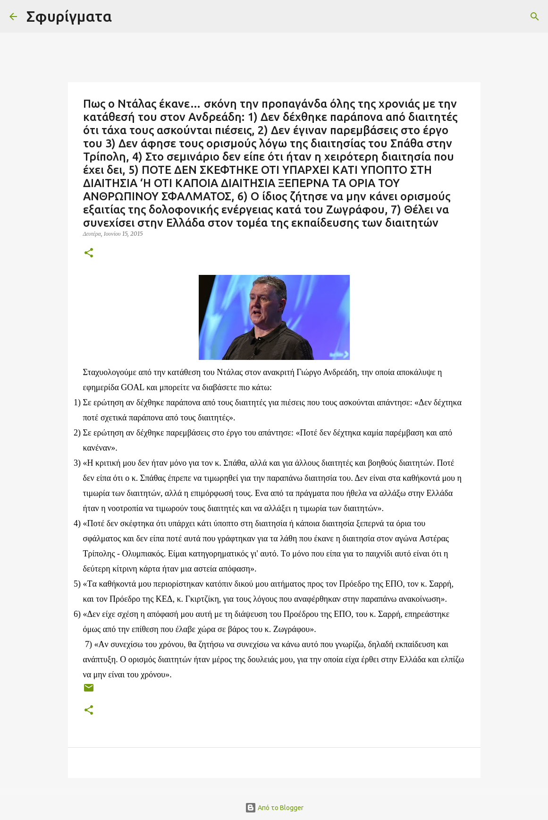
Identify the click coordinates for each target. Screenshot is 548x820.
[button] (88, 253)
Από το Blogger (274, 807)
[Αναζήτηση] (125, 16)
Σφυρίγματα (69, 16)
